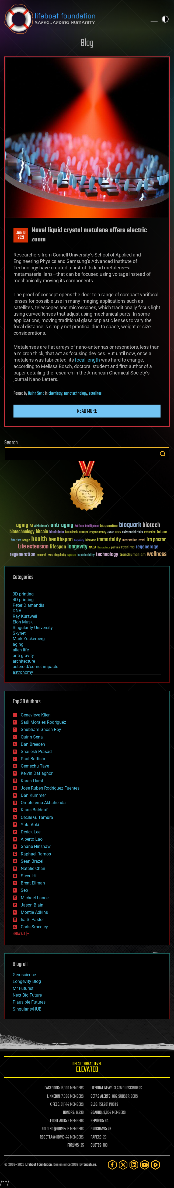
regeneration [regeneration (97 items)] (22, 554)
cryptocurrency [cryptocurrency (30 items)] (97, 532)
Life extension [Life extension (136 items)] (33, 546)
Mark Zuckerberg (29, 638)
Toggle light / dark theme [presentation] (165, 19)
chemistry (55, 393)
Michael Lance (34, 897)
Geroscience (24, 974)
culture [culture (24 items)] (110, 532)
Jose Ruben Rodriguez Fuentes (50, 788)
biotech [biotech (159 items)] (151, 525)
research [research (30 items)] (41, 555)
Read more (87, 411)
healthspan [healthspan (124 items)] (60, 539)
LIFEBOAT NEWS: (102, 1088)
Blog (87, 43)
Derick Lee (30, 831)
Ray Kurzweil (25, 616)
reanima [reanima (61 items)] (127, 547)
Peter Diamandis (28, 605)
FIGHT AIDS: (58, 1121)
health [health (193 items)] (39, 539)
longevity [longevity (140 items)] (77, 546)
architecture (24, 661)
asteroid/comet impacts (35, 666)
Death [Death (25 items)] (118, 532)
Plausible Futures (29, 1002)
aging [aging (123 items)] (22, 525)
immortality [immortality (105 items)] (109, 539)
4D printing (23, 599)
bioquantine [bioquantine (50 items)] (109, 525)
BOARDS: (97, 1112)
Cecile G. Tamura (37, 817)
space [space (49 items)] (71, 554)
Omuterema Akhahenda (43, 802)
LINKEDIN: (54, 1096)
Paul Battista (33, 758)
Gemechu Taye (35, 766)
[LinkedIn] (134, 1164)
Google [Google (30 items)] (26, 540)
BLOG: (94, 1104)
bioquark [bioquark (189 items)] (130, 525)
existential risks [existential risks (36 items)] (132, 532)
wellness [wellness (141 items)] (156, 554)
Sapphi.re (89, 1165)
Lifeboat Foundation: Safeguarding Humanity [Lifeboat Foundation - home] (73, 19)
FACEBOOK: (52, 1088)
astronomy (23, 672)
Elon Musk (23, 622)
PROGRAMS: (99, 1129)
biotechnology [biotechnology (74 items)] (21, 532)
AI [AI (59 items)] (31, 526)
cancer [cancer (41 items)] (83, 532)
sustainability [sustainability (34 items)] (86, 555)
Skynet (19, 633)
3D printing (23, 594)
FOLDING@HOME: (54, 1129)
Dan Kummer (33, 795)
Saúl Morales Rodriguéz (43, 722)
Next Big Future (27, 995)
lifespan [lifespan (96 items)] (58, 547)
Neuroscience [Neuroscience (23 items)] (104, 548)
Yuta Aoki (30, 824)
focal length (87, 360)
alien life (21, 649)
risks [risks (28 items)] (50, 555)
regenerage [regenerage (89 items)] (147, 547)
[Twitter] (123, 1164)
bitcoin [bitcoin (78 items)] (42, 532)
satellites (95, 393)
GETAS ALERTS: (101, 1096)
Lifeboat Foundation (38, 1165)
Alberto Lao (32, 839)
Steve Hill (30, 875)
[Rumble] (155, 1164)
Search (162, 453)
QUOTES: (96, 1145)
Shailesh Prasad (36, 751)
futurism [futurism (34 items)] (16, 541)
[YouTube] (144, 1164)
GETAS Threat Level (87, 1068)
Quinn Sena (36, 393)
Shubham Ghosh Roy (41, 729)
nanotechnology (75, 393)
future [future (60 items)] (162, 531)
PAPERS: (96, 1137)
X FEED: (55, 1104)
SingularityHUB (27, 1009)
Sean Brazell (32, 861)
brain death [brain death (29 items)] (71, 532)
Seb (24, 890)
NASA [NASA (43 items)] (92, 547)
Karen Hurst (32, 780)
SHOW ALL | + (21, 933)
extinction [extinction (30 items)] (149, 532)
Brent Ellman (33, 883)
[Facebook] (112, 1164)
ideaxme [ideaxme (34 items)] (90, 541)
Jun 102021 (21, 235)
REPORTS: (97, 1121)
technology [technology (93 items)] (107, 555)
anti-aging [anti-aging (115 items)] (62, 525)
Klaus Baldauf (34, 809)
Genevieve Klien (36, 715)
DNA (17, 610)
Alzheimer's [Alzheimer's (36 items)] (41, 526)
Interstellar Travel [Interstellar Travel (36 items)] (133, 540)
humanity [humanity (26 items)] (79, 540)
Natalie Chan (33, 868)
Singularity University (33, 627)
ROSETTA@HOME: (52, 1137)
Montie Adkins (34, 912)
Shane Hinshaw (36, 846)
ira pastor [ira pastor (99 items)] (156, 540)
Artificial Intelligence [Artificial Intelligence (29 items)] (87, 526)
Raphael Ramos (36, 854)
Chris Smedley (34, 926)
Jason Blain (32, 905)
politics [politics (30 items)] (115, 548)
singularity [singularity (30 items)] (60, 555)
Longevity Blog (27, 981)
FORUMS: (73, 1145)
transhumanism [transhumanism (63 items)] (132, 554)
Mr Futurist (23, 988)
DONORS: (69, 1112)
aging (18, 644)
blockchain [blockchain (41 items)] (56, 532)
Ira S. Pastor (32, 919)
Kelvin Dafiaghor (37, 773)
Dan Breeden (33, 744)
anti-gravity (23, 655)
